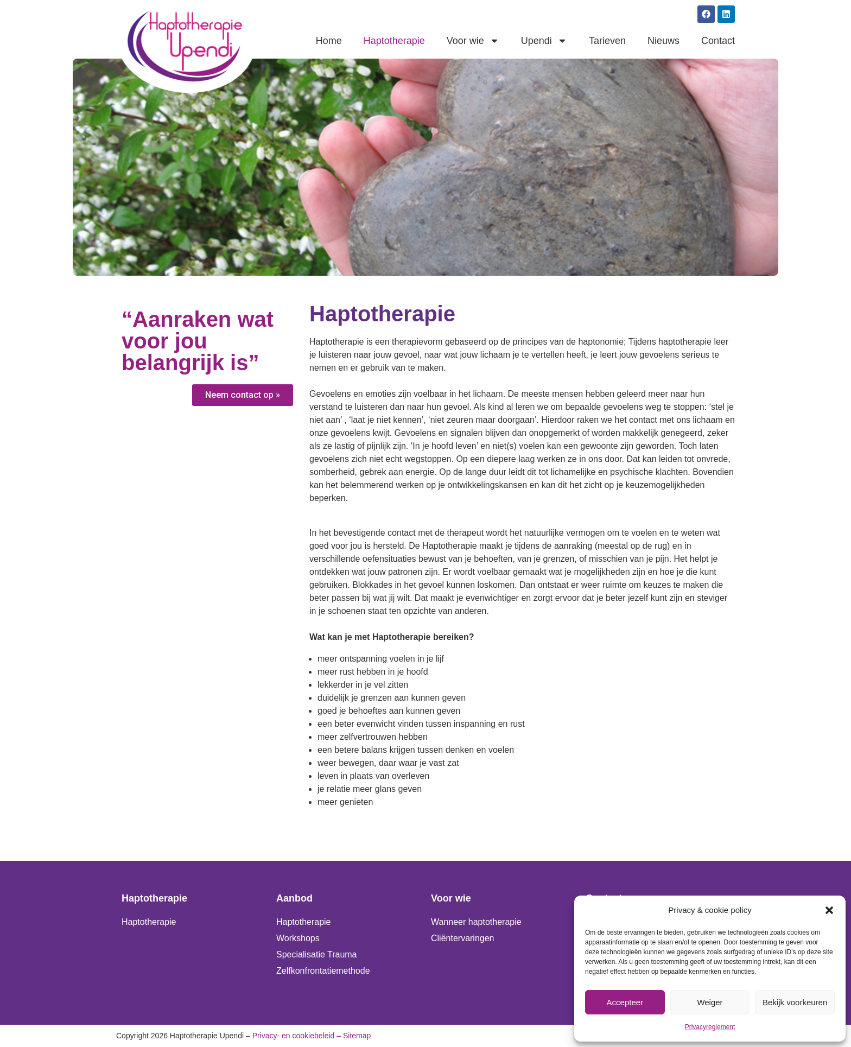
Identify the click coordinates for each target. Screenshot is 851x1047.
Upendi (544, 40)
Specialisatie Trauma (316, 954)
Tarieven (607, 40)
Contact (718, 40)
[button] (829, 910)
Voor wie (473, 40)
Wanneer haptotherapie (476, 922)
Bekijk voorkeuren (795, 1002)
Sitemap (357, 1035)
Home (329, 40)
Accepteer (625, 1002)
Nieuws (663, 40)
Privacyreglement (710, 1027)
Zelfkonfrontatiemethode (323, 970)
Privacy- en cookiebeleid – (296, 1035)
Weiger (709, 1002)
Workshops (298, 938)
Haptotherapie (394, 40)
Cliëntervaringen (462, 938)
